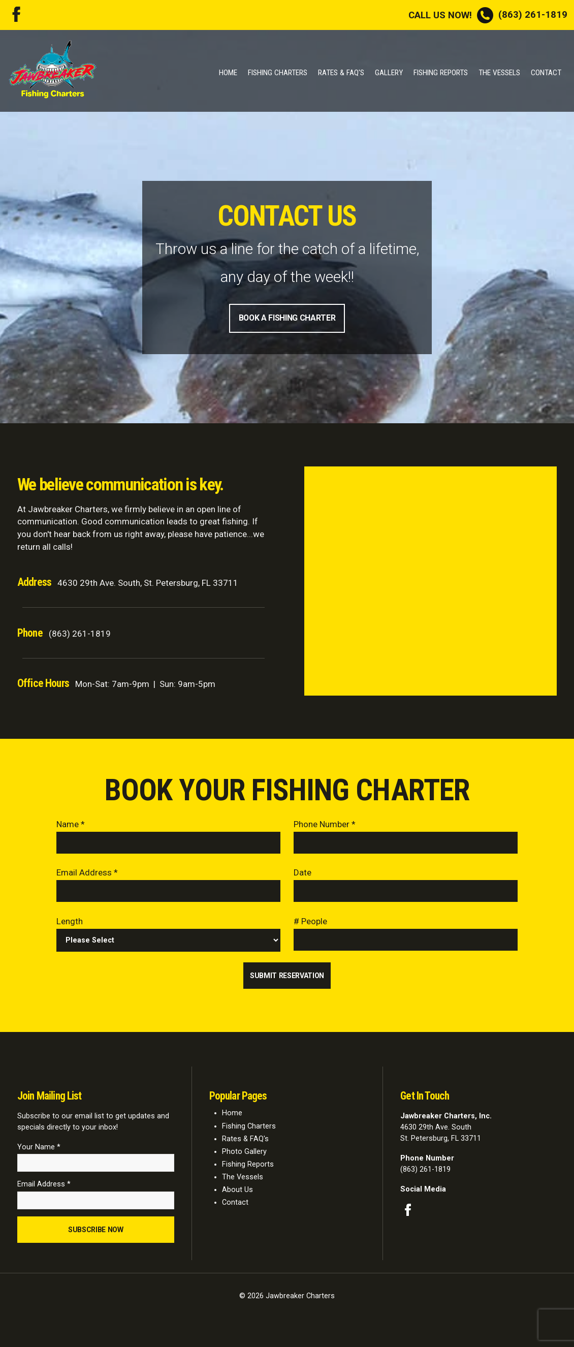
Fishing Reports (440, 72)
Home (228, 72)
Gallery (389, 72)
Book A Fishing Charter (287, 319)
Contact (546, 72)
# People (310, 924)
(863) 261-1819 (487, 14)
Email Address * (87, 874)
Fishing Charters (277, 72)
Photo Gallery (244, 1155)
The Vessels (499, 72)
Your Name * (38, 1151)
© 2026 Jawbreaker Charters (287, 1302)
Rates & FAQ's (341, 72)
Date (302, 874)
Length (69, 924)
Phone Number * (325, 825)
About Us (237, 1193)
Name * (70, 825)
